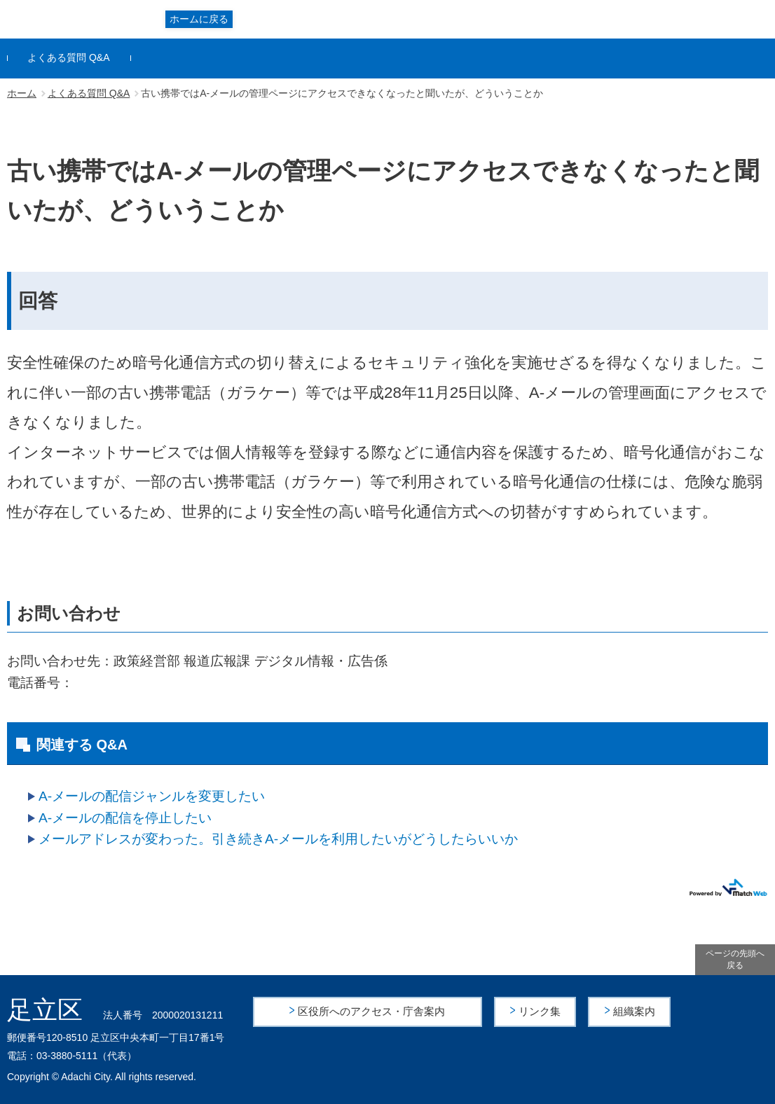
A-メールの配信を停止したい (125, 817)
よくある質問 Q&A (68, 57)
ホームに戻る (199, 19)
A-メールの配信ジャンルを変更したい (152, 796)
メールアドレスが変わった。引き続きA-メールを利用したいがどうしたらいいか (278, 839)
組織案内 (634, 1011)
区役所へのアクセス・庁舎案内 (372, 1011)
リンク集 (541, 1011)
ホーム (21, 93)
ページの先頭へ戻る (735, 959)
